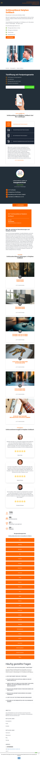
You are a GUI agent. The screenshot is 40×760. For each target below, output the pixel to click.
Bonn (20, 591)
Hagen (20, 596)
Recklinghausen (20, 629)
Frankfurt (20, 558)
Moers (20, 657)
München (20, 549)
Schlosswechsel (20, 389)
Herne (20, 605)
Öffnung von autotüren (20, 335)
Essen (20, 577)
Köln (20, 554)
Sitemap (7, 740)
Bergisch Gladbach (20, 652)
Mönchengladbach (20, 647)
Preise (7, 723)
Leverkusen (20, 610)
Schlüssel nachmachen (20, 361)
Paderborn (20, 619)
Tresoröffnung (20, 307)
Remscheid (20, 643)
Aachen (20, 638)
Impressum (8, 732)
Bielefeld (20, 624)
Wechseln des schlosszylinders (20, 417)
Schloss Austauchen (20, 416)
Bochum (20, 582)
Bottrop (20, 633)
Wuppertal (20, 586)
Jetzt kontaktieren (19, 160)
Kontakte (7, 726)
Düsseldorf (20, 568)
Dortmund (20, 572)
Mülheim (20, 600)
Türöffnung (20, 280)
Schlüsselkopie (20, 363)
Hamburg (20, 544)
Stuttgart (20, 563)
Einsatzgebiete (9, 721)
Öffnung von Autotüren (20, 334)
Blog (6, 737)
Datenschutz (8, 735)
